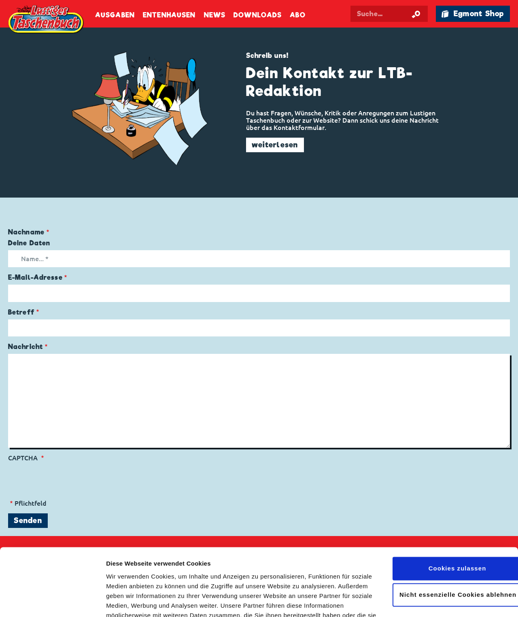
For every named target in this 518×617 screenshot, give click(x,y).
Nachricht (25, 347)
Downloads (258, 15)
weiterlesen (275, 144)
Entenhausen (169, 15)
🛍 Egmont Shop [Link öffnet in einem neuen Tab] (473, 13)
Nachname (26, 232)
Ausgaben (115, 15)
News (214, 15)
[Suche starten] (416, 14)
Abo (297, 15)
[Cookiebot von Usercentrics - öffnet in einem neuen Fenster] (52, 601)
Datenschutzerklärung (258, 578)
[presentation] (69, 477)
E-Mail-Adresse (35, 277)
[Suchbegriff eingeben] (389, 14)
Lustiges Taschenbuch (46, 20)
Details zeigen (126, 601)
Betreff (21, 312)
